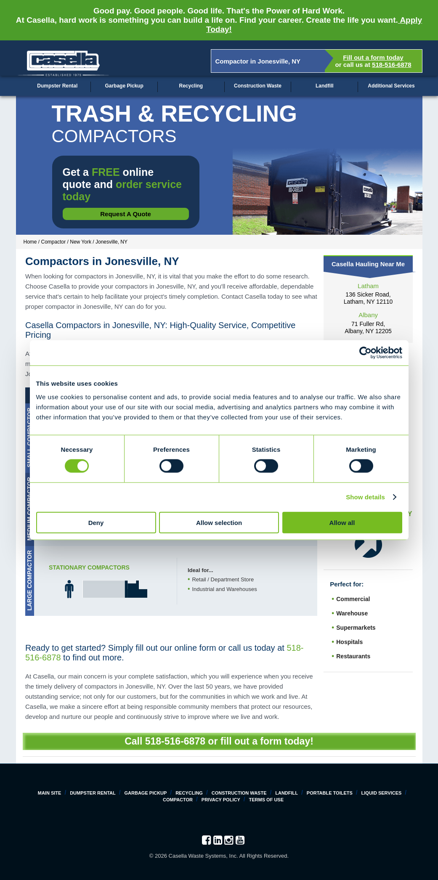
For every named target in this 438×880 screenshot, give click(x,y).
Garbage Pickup (124, 86)
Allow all (342, 522)
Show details (365, 497)
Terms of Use (266, 799)
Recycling (191, 86)
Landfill (325, 86)
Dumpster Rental (57, 86)
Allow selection (219, 522)
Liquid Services (381, 792)
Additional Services (391, 86)
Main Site (49, 792)
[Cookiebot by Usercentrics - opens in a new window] (365, 353)
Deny (96, 522)
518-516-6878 (391, 64)
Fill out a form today (373, 57)
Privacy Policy (221, 799)
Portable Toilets (330, 792)
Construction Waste (257, 86)
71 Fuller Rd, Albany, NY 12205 (368, 327)
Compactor (178, 799)
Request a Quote (125, 213)
